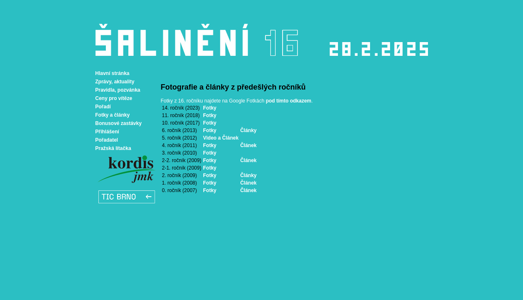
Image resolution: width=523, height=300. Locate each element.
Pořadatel (106, 140)
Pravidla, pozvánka (117, 90)
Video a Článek (220, 138)
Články (248, 130)
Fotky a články (112, 115)
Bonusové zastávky (118, 123)
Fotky (209, 108)
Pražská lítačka (113, 148)
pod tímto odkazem (288, 101)
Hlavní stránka (112, 73)
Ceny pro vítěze (114, 98)
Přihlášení (107, 132)
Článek (248, 145)
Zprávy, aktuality (115, 82)
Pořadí (103, 107)
